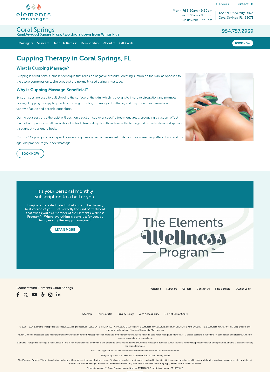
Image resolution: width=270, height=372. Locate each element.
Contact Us (244, 4)
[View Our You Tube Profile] (34, 268)
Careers (222, 4)
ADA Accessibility (149, 287)
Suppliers (171, 261)
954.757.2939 (237, 31)
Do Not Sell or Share (176, 287)
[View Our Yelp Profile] (42, 268)
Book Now (242, 43)
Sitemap (87, 287)
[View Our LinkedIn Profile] (58, 268)
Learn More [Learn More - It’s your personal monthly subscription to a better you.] (65, 229)
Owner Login (243, 261)
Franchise (155, 261)
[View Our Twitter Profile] (26, 268)
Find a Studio (222, 261)
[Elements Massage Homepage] (36, 12)
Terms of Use (104, 287)
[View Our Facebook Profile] (18, 268)
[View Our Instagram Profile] (50, 268)
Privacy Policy (126, 287)
